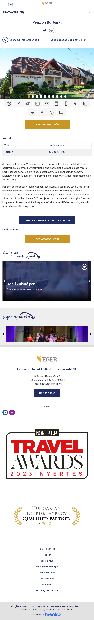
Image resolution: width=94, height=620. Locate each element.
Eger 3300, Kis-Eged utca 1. (25, 39)
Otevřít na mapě (10, 229)
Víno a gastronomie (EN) (47, 566)
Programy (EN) (47, 560)
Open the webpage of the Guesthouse (47, 220)
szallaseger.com (57, 145)
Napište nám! (47, 393)
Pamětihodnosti (47, 548)
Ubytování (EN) (47, 572)
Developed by (47, 615)
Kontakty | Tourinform (47, 590)
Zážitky (47, 554)
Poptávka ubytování (47, 124)
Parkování (47, 584)
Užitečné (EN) (47, 578)
